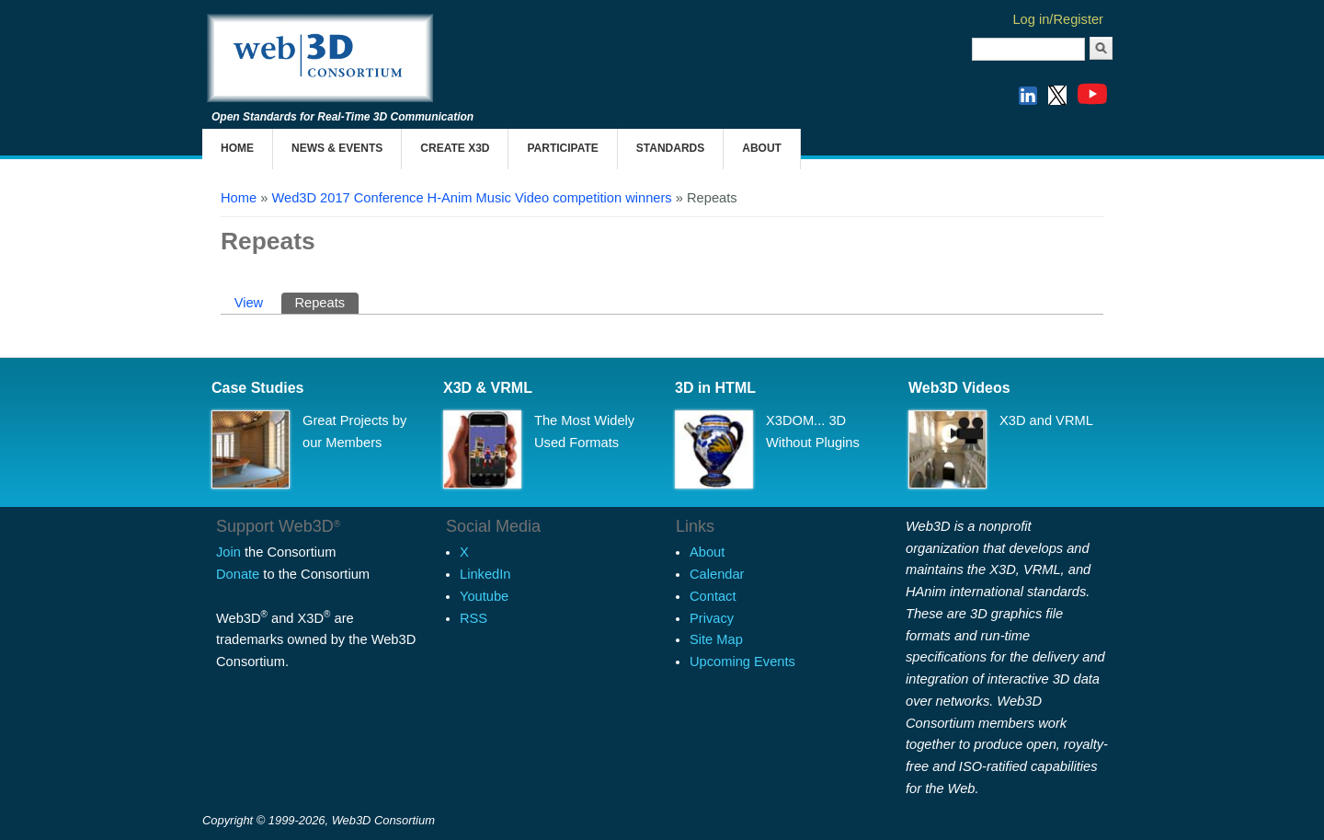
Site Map (716, 639)
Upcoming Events (742, 661)
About (762, 148)
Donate (237, 574)
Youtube (484, 596)
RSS (473, 618)
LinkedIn (485, 574)
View (249, 302)
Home (237, 148)
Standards (670, 148)
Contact (713, 596)
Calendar (717, 574)
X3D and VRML (1046, 420)
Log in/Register (1057, 19)
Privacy (712, 618)
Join (228, 552)
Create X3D (454, 148)
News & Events (336, 148)
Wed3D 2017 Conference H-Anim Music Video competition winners (471, 197)
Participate (562, 148)
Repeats (326, 301)
